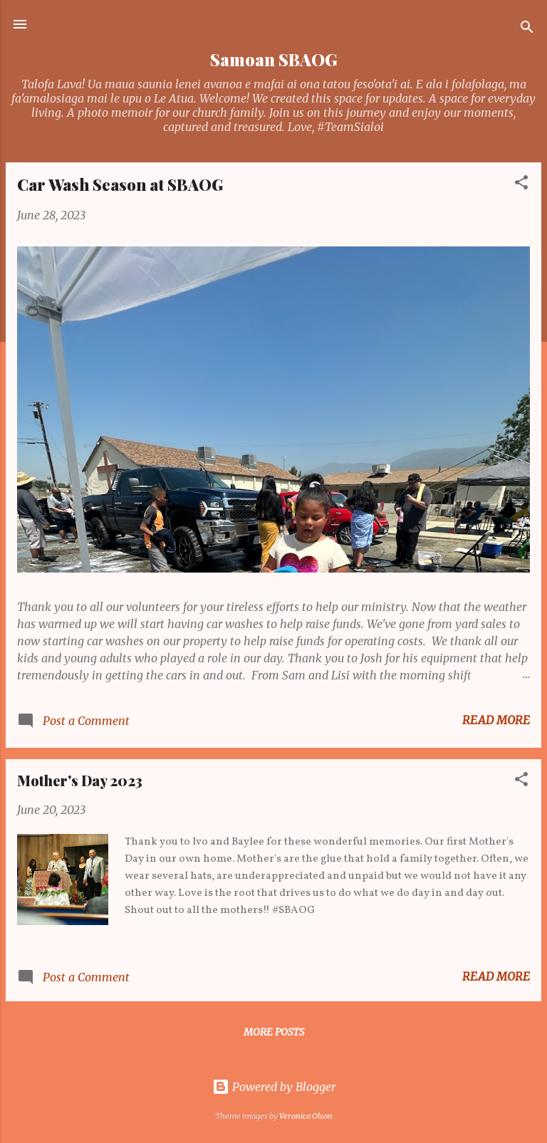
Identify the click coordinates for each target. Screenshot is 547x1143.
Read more (496, 720)
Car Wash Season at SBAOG (120, 184)
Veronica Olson (306, 1116)
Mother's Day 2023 (79, 780)
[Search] (527, 29)
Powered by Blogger (273, 1087)
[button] (521, 184)
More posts (274, 1031)
